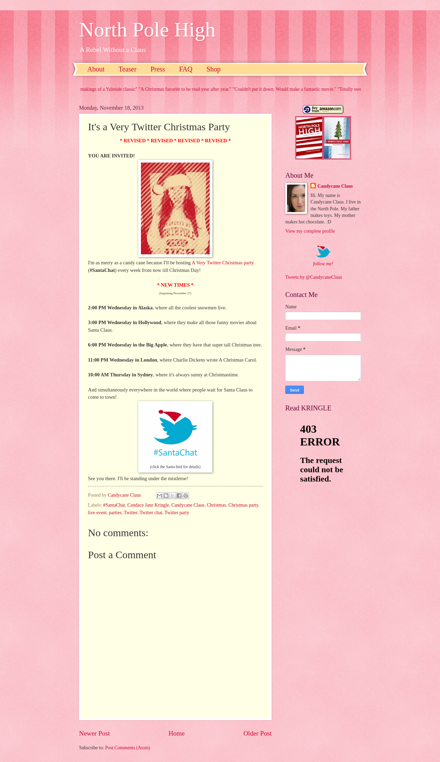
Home (176, 733)
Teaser (127, 69)
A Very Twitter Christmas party (223, 262)
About (95, 69)
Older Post (257, 733)
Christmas (216, 505)
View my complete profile (310, 231)
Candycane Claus (188, 505)
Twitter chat (151, 512)
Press (158, 69)
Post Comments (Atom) (127, 747)
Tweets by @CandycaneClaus (313, 277)
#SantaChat (114, 505)
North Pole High (147, 29)
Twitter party (177, 512)
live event (97, 512)
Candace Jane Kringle (148, 505)
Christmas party (243, 505)
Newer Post (94, 733)
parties (115, 512)
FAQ (185, 69)
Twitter (130, 512)
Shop (214, 69)
